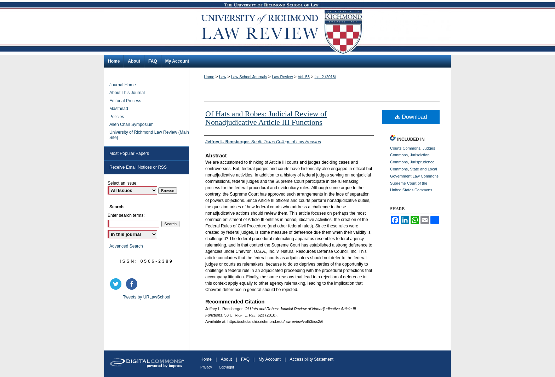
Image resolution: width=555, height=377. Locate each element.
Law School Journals (249, 77)
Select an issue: (123, 183)
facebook (132, 284)
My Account (270, 359)
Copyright (226, 367)
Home (209, 77)
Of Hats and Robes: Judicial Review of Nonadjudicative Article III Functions (266, 118)
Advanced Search (126, 246)
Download (411, 117)
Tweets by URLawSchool (146, 297)
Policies (116, 116)
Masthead (118, 108)
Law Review (282, 77)
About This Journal (127, 92)
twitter (116, 284)
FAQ (245, 359)
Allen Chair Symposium (131, 124)
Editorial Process (125, 100)
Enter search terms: (126, 215)
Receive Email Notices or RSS (138, 167)
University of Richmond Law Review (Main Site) (149, 135)
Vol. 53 (304, 77)
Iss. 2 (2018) (325, 77)
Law (222, 77)
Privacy (206, 367)
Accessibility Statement (311, 359)
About (226, 359)
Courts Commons (405, 148)
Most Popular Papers (129, 153)
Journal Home (122, 84)
